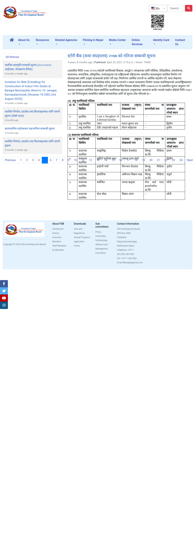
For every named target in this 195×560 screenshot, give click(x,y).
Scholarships (101, 240)
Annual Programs (82, 237)
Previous (10, 160)
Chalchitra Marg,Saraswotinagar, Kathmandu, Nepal (127, 241)
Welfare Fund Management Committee (101, 248)
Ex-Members (58, 250)
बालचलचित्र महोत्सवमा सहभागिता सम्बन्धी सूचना (30, 128)
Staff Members (59, 246)
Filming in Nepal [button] (93, 40)
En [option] (155, 8)
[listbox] (158, 8)
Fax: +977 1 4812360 (127, 258)
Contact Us (180, 42)
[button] (4, 283)
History (55, 233)
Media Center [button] (117, 40)
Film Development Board (128, 229)
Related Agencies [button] (66, 40)
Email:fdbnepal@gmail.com (130, 262)
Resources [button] (42, 40)
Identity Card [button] (161, 40)
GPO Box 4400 (123, 233)
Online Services (137, 42)
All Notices (12, 57)
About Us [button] (24, 40)
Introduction (58, 229)
